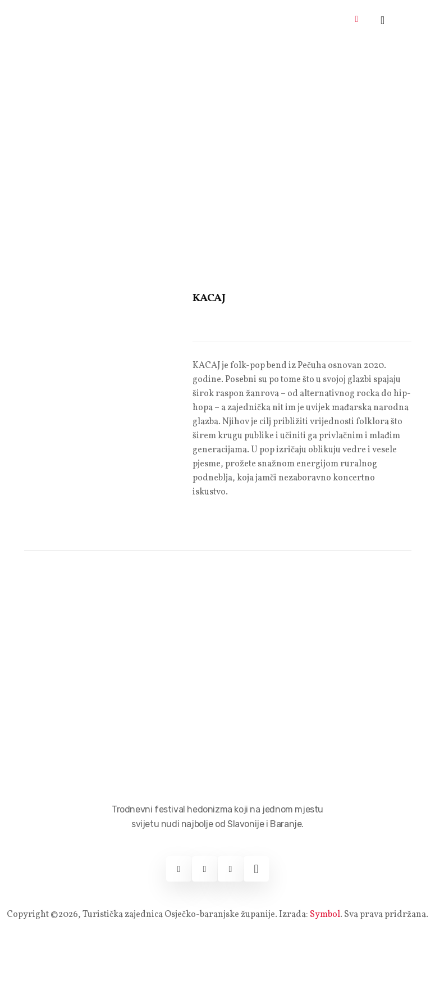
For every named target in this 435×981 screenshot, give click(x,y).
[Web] (256, 869)
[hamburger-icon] (356, 19)
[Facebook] (178, 869)
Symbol (325, 915)
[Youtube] (230, 869)
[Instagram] (204, 869)
